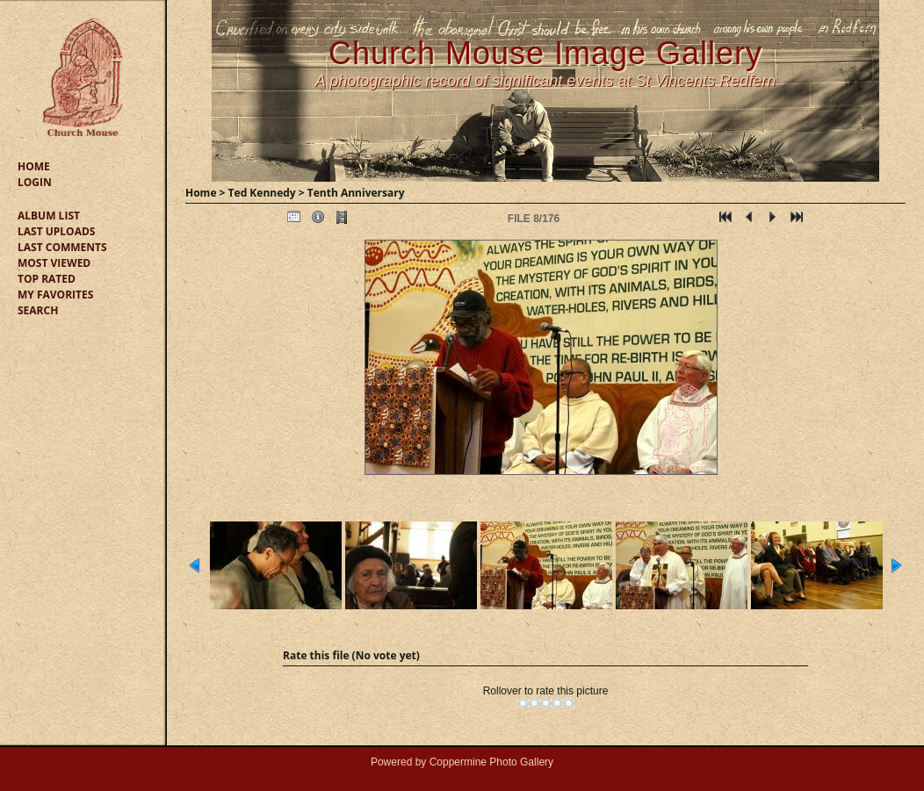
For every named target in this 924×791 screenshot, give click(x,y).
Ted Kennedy (262, 192)
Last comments (62, 247)
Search (38, 310)
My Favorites (55, 294)
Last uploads (56, 231)
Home (34, 166)
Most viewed (54, 262)
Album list (49, 215)
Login (35, 182)
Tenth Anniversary (356, 192)
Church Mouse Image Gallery (545, 53)
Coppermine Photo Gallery (491, 762)
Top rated (47, 278)
